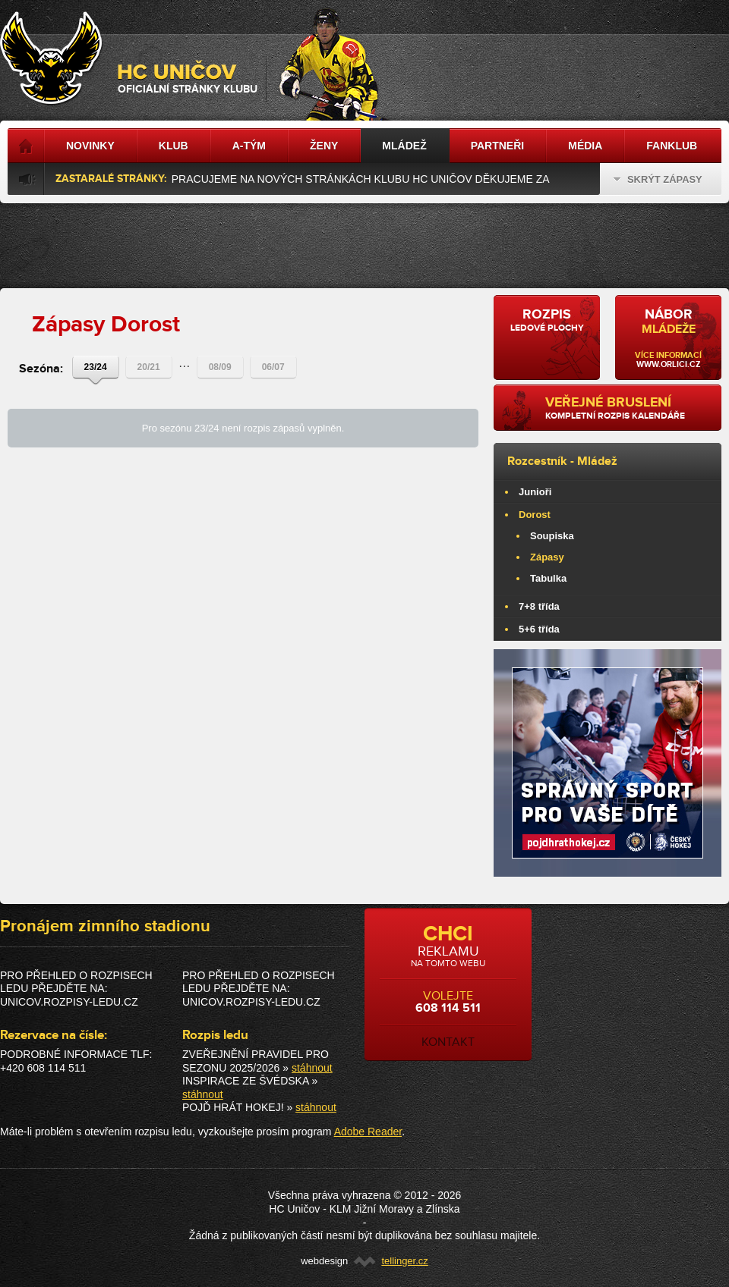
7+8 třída (539, 606)
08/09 (220, 367)
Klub (173, 146)
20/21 (148, 367)
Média (585, 146)
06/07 (273, 367)
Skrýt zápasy (658, 179)
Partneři (498, 146)
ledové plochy (547, 320)
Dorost (535, 514)
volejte (448, 985)
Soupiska (552, 535)
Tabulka (548, 578)
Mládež (597, 461)
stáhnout (312, 1068)
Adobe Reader (368, 1131)
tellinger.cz (404, 1261)
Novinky (90, 146)
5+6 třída (539, 629)
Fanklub (671, 146)
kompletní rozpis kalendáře (627, 408)
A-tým (249, 146)
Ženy (324, 146)
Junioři (535, 492)
